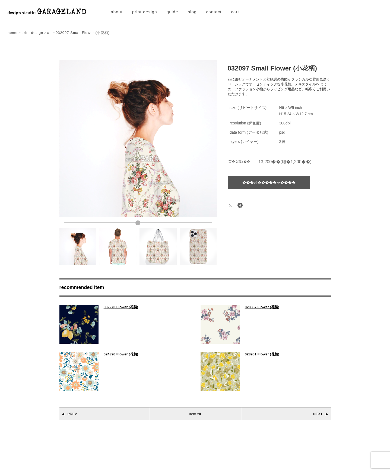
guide (172, 11)
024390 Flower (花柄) (121, 354)
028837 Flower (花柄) (262, 307)
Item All (195, 414)
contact (214, 11)
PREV (72, 414)
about (117, 11)
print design (144, 11)
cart (235, 11)
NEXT (318, 414)
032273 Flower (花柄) (121, 307)
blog (192, 11)
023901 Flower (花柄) (262, 354)
